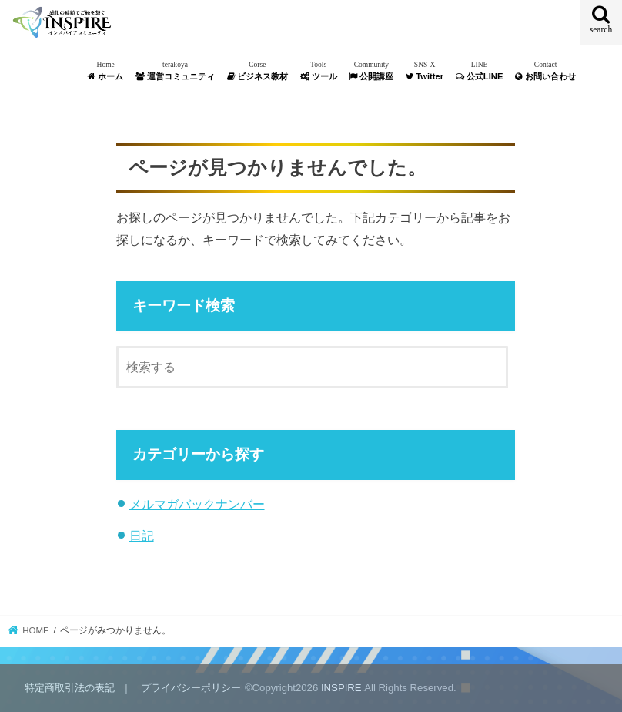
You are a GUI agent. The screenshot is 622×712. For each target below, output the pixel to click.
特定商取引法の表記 (70, 688)
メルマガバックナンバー (197, 504)
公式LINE (479, 70)
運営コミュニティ (175, 70)
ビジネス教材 (257, 70)
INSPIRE (341, 688)
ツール (318, 70)
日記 (141, 535)
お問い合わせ (545, 70)
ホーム (105, 70)
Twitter (424, 70)
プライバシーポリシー (191, 688)
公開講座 (371, 70)
